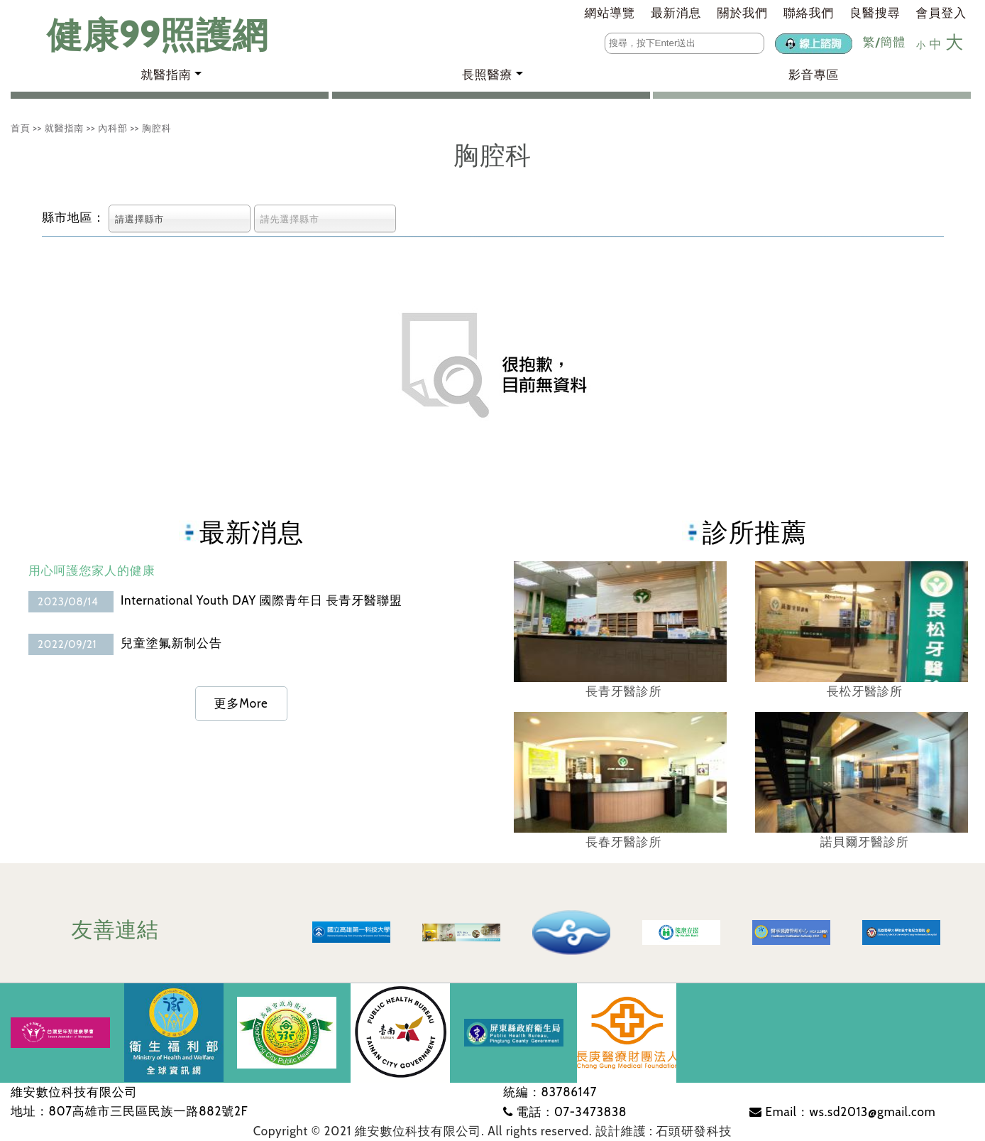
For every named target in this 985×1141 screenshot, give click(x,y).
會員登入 (941, 13)
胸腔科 (157, 128)
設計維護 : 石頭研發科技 (663, 1131)
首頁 (21, 128)
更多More (241, 703)
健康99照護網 (144, 35)
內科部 (113, 128)
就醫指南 (64, 128)
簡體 (893, 42)
